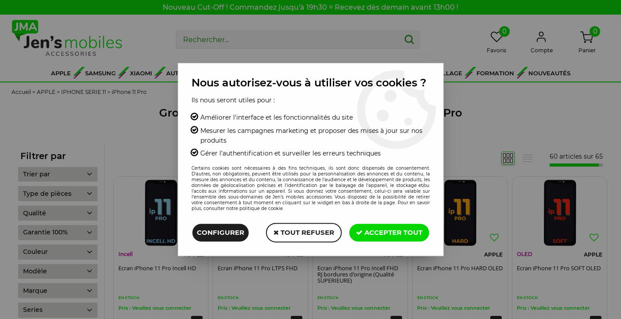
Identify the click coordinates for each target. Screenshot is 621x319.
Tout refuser (303, 232)
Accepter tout (389, 232)
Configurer (220, 232)
